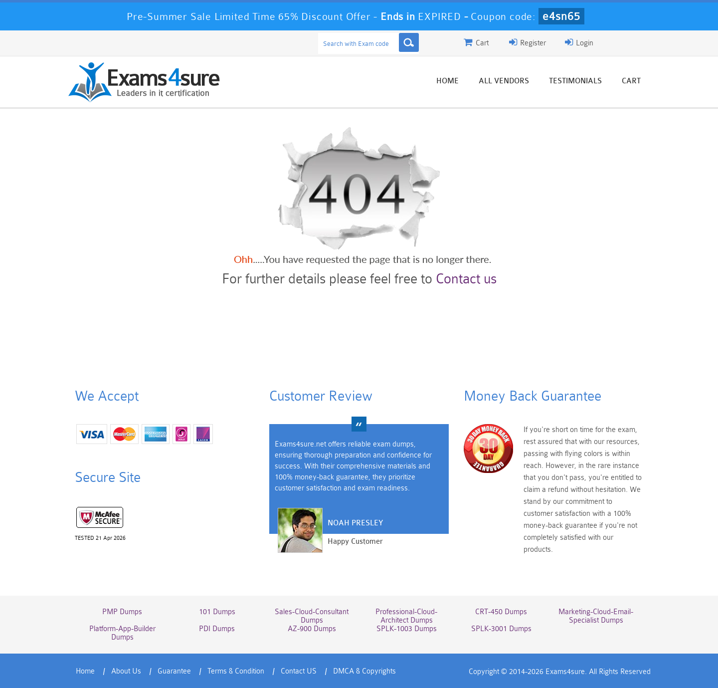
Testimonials (575, 81)
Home (447, 81)
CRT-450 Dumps (501, 612)
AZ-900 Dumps (312, 629)
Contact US (299, 671)
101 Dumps (217, 612)
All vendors (504, 81)
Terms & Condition (235, 671)
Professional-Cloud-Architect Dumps (406, 616)
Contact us (466, 279)
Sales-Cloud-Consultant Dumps (312, 616)
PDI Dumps (217, 629)
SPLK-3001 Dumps (501, 629)
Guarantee (174, 671)
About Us (126, 671)
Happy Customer (355, 541)
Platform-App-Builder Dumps (122, 633)
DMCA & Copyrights (364, 671)
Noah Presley (355, 523)
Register (527, 42)
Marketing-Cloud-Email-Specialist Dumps (595, 616)
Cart (631, 81)
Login (579, 42)
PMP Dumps (122, 612)
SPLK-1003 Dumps (406, 629)
